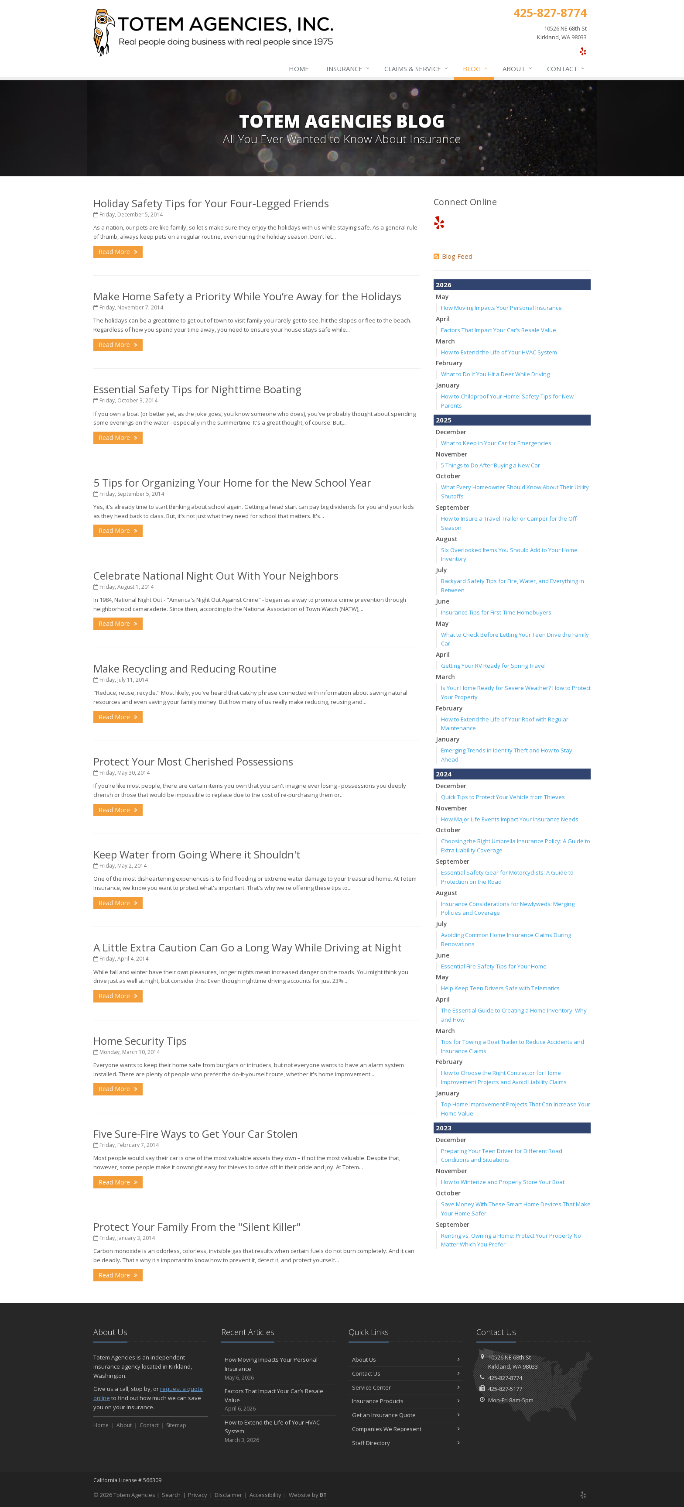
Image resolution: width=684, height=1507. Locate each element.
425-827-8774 (505, 1378)
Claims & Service (416, 68)
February (449, 363)
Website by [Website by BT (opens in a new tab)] (308, 1495)
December (451, 432)
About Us (406, 1359)
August (447, 539)
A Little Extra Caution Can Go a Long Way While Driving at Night (247, 947)
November (451, 454)
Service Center (406, 1387)
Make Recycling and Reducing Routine (185, 668)
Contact (566, 68)
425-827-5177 (505, 1389)
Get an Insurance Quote (406, 1415)
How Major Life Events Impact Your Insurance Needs (509, 819)
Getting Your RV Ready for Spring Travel (493, 665)
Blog (476, 68)
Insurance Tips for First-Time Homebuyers (496, 612)
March (445, 341)
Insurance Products (406, 1401)
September (452, 507)
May (442, 296)
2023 (443, 1127)
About (518, 68)
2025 (443, 419)
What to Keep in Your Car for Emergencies (496, 443)
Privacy (197, 1495)
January (448, 385)
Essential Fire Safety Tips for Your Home (494, 966)
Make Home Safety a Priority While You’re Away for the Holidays (247, 296)
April (443, 319)
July (441, 570)
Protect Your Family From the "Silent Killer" (197, 1226)
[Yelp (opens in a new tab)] (583, 51)
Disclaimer (228, 1495)
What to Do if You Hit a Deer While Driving (495, 374)
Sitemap (176, 1425)
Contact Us (406, 1373)
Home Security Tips (140, 1040)
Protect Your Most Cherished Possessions (193, 761)
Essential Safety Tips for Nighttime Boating (197, 389)
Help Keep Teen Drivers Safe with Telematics (500, 988)
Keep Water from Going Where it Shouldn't (197, 854)
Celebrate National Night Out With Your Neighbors (216, 575)
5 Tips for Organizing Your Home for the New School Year (232, 482)
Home (299, 68)
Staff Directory (406, 1443)
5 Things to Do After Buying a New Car (490, 465)
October (448, 476)
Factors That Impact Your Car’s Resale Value (498, 330)
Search (171, 1495)
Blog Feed (453, 256)
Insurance (348, 68)
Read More (118, 251)
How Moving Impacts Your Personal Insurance (501, 308)
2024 (443, 773)
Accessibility (265, 1495)
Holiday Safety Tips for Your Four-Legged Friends (211, 203)
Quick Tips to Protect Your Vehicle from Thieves (503, 797)
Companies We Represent (406, 1429)
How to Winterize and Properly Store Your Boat (502, 1182)
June (442, 601)
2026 (443, 284)
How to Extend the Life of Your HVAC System (499, 352)
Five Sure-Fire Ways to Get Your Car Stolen (195, 1133)
